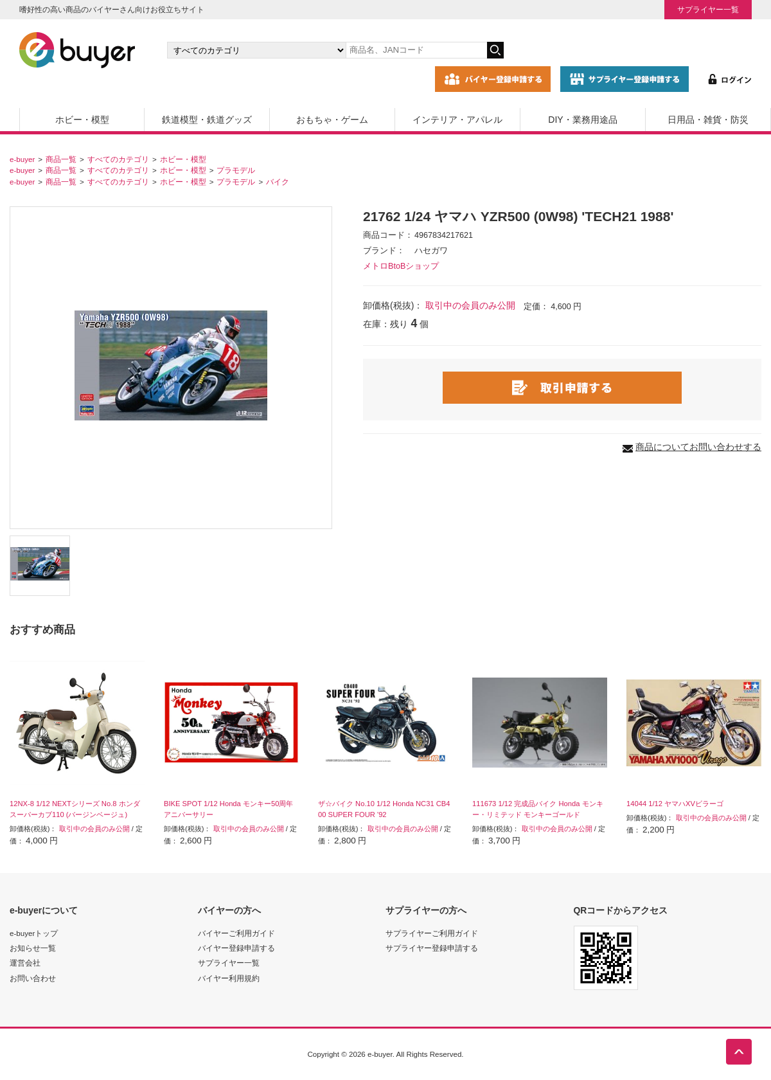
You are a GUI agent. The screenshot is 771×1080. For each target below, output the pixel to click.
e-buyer (22, 159)
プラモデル (236, 170)
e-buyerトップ (34, 933)
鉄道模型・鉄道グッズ (207, 119)
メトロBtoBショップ (401, 266)
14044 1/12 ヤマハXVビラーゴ (674, 803)
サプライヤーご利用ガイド (432, 933)
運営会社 (25, 963)
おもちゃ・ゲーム (332, 119)
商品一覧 (61, 159)
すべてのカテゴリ (118, 159)
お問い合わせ (33, 978)
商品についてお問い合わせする (698, 447)
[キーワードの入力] (416, 50)
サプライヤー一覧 (708, 9)
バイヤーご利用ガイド (236, 933)
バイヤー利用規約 (229, 978)
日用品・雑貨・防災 (708, 119)
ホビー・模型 (82, 119)
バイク (277, 181)
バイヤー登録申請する (236, 948)
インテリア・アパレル (457, 119)
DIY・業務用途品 (582, 119)
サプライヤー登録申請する (432, 948)
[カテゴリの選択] (256, 50)
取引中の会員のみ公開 (470, 305)
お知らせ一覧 (33, 948)
